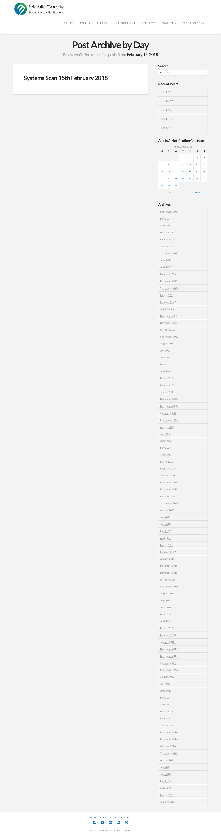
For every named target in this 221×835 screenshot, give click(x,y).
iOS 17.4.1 (167, 118)
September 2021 (169, 336)
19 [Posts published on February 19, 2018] (162, 178)
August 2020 (167, 426)
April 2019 (165, 538)
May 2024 (165, 218)
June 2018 (165, 607)
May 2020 (165, 447)
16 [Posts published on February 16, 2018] (190, 171)
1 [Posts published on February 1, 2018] (183, 157)
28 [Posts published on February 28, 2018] (176, 185)
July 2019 (165, 517)
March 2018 (166, 628)
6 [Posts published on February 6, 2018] (168, 164)
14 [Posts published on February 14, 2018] (176, 171)
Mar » (197, 192)
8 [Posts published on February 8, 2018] (183, 164)
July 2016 (165, 767)
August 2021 (167, 343)
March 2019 (166, 544)
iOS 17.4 (166, 127)
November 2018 (168, 572)
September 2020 (169, 419)
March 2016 (166, 794)
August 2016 (167, 760)
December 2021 (168, 315)
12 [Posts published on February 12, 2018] (162, 171)
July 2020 (165, 433)
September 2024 (169, 211)
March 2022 (166, 294)
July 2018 (165, 600)
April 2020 (165, 454)
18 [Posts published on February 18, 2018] (204, 171)
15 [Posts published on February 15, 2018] (183, 171)
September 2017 (169, 669)
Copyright (124, 817)
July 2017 (165, 683)
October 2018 (168, 579)
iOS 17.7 (166, 92)
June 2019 (165, 524)
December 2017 (168, 649)
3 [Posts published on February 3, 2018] (197, 157)
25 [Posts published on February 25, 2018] (204, 178)
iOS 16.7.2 (167, 100)
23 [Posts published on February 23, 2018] (190, 178)
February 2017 (168, 718)
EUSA (113, 817)
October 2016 (168, 746)
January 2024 (167, 246)
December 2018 (168, 565)
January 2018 (167, 642)
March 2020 (166, 461)
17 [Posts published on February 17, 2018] (197, 171)
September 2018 (169, 586)
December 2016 (168, 732)
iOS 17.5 (166, 109)
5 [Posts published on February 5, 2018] (161, 164)
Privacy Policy (99, 817)
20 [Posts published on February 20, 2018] (168, 178)
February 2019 (168, 551)
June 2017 (165, 690)
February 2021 (168, 385)
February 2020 (168, 468)
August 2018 (167, 593)
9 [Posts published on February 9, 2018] (190, 164)
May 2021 (165, 364)
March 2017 (166, 711)
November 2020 (168, 406)
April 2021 (165, 371)
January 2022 (167, 308)
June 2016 (165, 773)
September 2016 (169, 753)
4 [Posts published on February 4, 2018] (204, 157)
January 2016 (167, 801)
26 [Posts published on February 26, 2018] (162, 185)
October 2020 (168, 412)
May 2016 (165, 780)
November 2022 (168, 281)
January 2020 (167, 475)
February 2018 (168, 635)
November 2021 (168, 322)
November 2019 (168, 489)
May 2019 (165, 530)
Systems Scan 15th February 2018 (66, 77)
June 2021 (165, 357)
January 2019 (167, 558)
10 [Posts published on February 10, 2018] (197, 164)
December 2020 (168, 399)
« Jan (168, 192)
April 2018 (165, 621)
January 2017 (167, 725)
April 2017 (165, 704)
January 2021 (167, 392)
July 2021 (165, 350)
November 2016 (168, 739)
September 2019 (169, 503)
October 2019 (168, 496)
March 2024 (166, 232)
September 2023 (169, 253)
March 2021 (166, 378)
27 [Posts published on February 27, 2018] (168, 185)
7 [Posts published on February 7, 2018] (175, 164)
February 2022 (168, 301)
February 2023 (168, 274)
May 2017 (165, 697)
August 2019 (167, 510)
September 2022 (169, 288)
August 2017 (167, 676)
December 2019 (168, 482)
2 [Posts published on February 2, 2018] (190, 157)
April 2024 (165, 225)
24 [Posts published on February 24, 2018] (197, 178)
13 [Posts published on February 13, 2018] (168, 171)
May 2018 (165, 614)
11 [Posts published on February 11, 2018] (204, 164)
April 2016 (165, 787)
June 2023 (165, 260)
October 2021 (168, 329)
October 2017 (168, 662)
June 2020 (165, 440)
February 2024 (168, 239)
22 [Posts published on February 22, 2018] (183, 178)
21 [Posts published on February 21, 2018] (176, 178)
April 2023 (165, 267)
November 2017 (168, 655)
